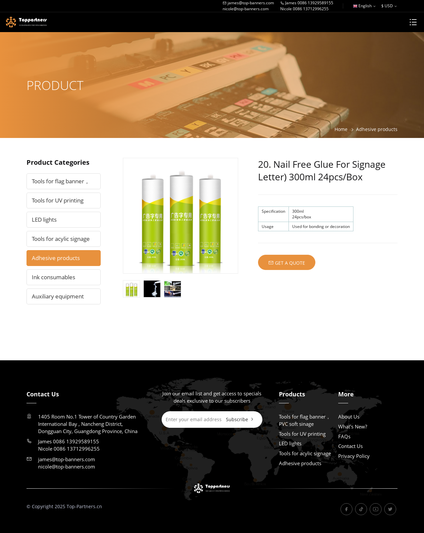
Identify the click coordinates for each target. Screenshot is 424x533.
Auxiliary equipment (58, 296)
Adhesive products (377, 129)
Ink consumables (53, 277)
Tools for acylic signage (61, 239)
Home (341, 129)
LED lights (44, 219)
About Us (348, 416)
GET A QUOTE (286, 262)
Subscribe (240, 419)
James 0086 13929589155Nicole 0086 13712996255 (306, 6)
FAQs (344, 436)
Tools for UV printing (57, 200)
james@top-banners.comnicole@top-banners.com (248, 6)
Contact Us (350, 446)
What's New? (352, 426)
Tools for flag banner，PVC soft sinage (61, 183)
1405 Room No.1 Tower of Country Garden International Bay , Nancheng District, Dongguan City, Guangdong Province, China (87, 423)
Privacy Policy (354, 456)
